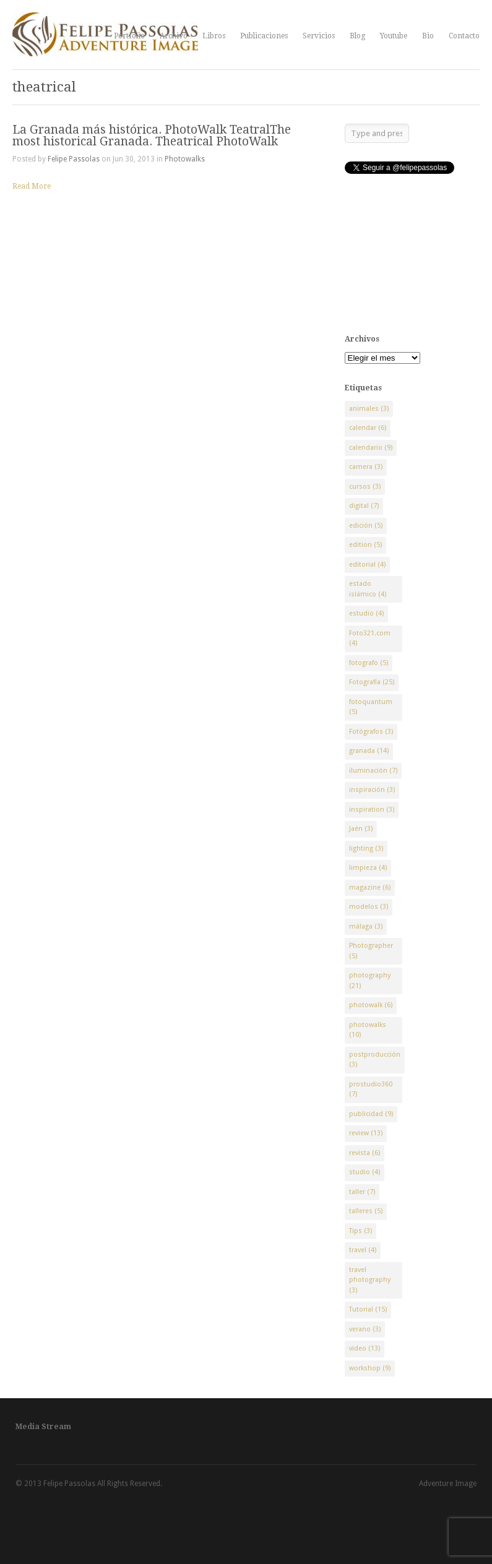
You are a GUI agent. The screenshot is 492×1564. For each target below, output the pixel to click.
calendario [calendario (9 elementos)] (370, 448)
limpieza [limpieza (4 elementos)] (368, 868)
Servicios (319, 36)
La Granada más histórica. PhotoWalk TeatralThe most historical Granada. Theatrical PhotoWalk (151, 135)
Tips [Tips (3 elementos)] (360, 1231)
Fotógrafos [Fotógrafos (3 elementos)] (371, 732)
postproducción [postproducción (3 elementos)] (374, 1060)
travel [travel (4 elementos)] (362, 1250)
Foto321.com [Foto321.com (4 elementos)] (370, 638)
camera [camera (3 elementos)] (365, 467)
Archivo (174, 36)
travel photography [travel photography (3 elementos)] (370, 1280)
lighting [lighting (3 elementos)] (366, 848)
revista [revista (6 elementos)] (364, 1153)
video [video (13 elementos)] (364, 1348)
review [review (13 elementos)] (365, 1133)
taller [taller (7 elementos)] (362, 1192)
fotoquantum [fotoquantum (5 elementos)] (370, 707)
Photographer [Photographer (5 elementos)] (371, 951)
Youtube (393, 36)
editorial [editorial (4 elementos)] (367, 565)
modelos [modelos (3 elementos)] (368, 907)
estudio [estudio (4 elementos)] (366, 613)
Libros (213, 36)
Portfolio (129, 36)
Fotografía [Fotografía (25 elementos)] (371, 682)
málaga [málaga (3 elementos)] (365, 926)
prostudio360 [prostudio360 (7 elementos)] (370, 1089)
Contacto (464, 36)
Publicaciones (264, 36)
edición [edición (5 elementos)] (365, 526)
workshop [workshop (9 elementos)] (370, 1368)
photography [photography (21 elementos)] (370, 980)
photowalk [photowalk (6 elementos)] (370, 1005)
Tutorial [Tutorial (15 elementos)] (368, 1309)
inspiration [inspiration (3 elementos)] (371, 810)
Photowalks (185, 159)
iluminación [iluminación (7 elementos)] (373, 771)
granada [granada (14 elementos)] (369, 751)
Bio (428, 36)
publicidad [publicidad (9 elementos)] (371, 1114)
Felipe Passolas (74, 159)
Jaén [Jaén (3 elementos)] (361, 829)
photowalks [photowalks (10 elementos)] (367, 1030)
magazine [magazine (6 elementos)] (370, 887)
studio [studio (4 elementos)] (364, 1172)
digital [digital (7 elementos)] (364, 506)
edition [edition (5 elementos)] (365, 545)
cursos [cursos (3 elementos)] (365, 487)
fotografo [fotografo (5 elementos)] (368, 663)
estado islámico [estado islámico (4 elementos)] (367, 589)
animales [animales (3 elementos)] (369, 409)
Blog (357, 36)
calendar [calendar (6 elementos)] (367, 428)
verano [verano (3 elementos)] (365, 1329)
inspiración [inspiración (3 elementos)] (372, 790)
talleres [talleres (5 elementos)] (365, 1211)
